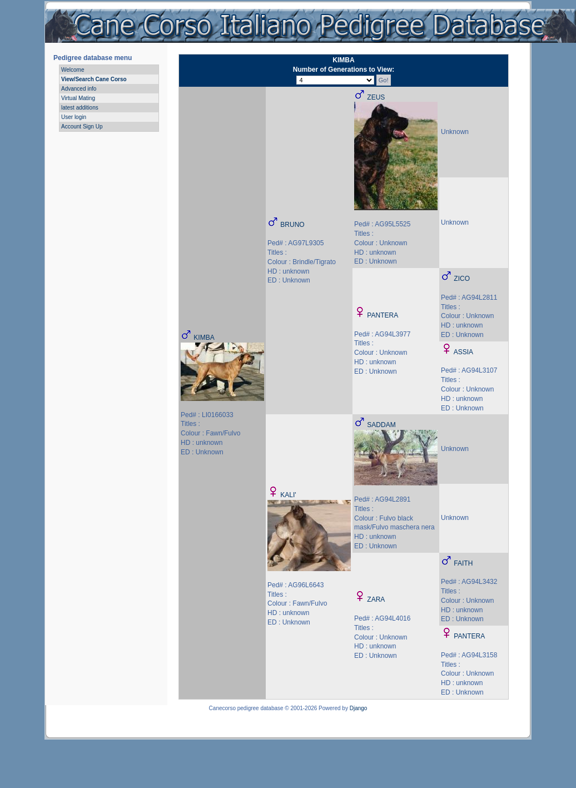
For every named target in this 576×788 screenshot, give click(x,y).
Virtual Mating (78, 98)
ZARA (376, 599)
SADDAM (381, 425)
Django (359, 708)
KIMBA (203, 337)
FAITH (463, 563)
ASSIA (463, 352)
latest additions (79, 108)
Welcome (73, 70)
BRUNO (292, 225)
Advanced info (78, 89)
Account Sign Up (82, 126)
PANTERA (382, 315)
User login (73, 117)
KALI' (288, 495)
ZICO (462, 279)
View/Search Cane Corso (94, 79)
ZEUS (376, 97)
